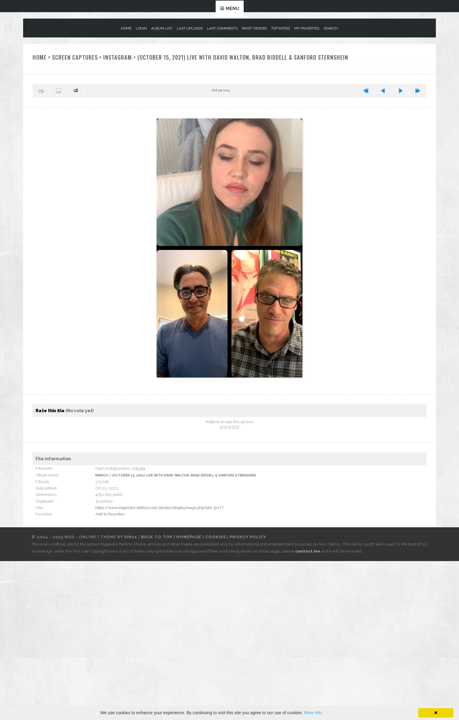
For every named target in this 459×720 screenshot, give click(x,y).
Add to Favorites (109, 514)
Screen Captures (75, 57)
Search (330, 28)
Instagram (117, 57)
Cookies (215, 537)
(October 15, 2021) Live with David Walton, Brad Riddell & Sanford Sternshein (242, 57)
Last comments (222, 28)
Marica (101, 475)
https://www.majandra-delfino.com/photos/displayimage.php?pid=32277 (159, 507)
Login (141, 28)
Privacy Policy (248, 537)
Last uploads (190, 28)
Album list (161, 28)
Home (126, 28)
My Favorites (306, 28)
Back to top (156, 537)
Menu (232, 8)
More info (313, 712)
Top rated (280, 28)
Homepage (188, 537)
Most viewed (254, 28)
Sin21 (130, 537)
